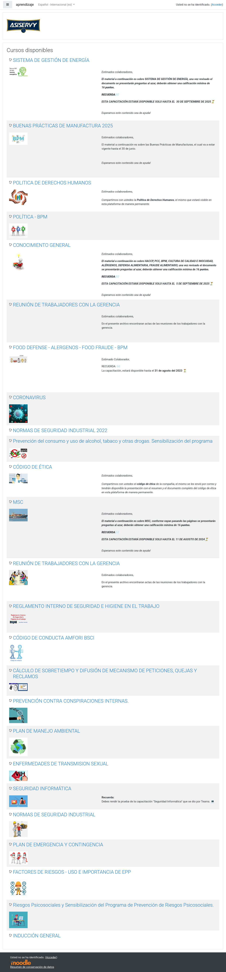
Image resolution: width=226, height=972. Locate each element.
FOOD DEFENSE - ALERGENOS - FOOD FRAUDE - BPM (70, 347)
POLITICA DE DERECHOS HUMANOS (52, 183)
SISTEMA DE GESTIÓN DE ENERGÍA (51, 60)
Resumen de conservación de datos (32, 967)
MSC (18, 502)
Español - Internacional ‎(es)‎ (55, 4)
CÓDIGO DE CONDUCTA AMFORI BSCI (53, 638)
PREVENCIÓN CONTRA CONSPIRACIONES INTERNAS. (71, 701)
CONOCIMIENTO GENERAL (42, 245)
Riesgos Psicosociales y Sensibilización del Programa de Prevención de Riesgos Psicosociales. (113, 905)
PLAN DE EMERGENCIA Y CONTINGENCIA (58, 844)
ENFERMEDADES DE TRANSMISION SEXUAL (60, 763)
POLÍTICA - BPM (30, 217)
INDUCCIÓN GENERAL (37, 935)
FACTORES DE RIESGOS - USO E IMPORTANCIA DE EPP (72, 872)
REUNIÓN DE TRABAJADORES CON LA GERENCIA (66, 305)
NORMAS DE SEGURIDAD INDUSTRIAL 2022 (60, 430)
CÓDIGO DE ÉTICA (32, 467)
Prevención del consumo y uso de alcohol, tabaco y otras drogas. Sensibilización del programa (112, 441)
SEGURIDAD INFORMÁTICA (42, 788)
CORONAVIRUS (29, 397)
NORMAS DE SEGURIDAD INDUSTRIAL (54, 814)
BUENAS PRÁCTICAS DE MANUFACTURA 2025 (63, 125)
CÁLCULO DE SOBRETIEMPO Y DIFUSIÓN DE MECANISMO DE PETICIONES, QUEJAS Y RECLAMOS (105, 673)
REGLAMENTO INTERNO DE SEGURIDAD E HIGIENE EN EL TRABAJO (86, 606)
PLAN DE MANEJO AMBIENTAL (46, 731)
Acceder (217, 4)
